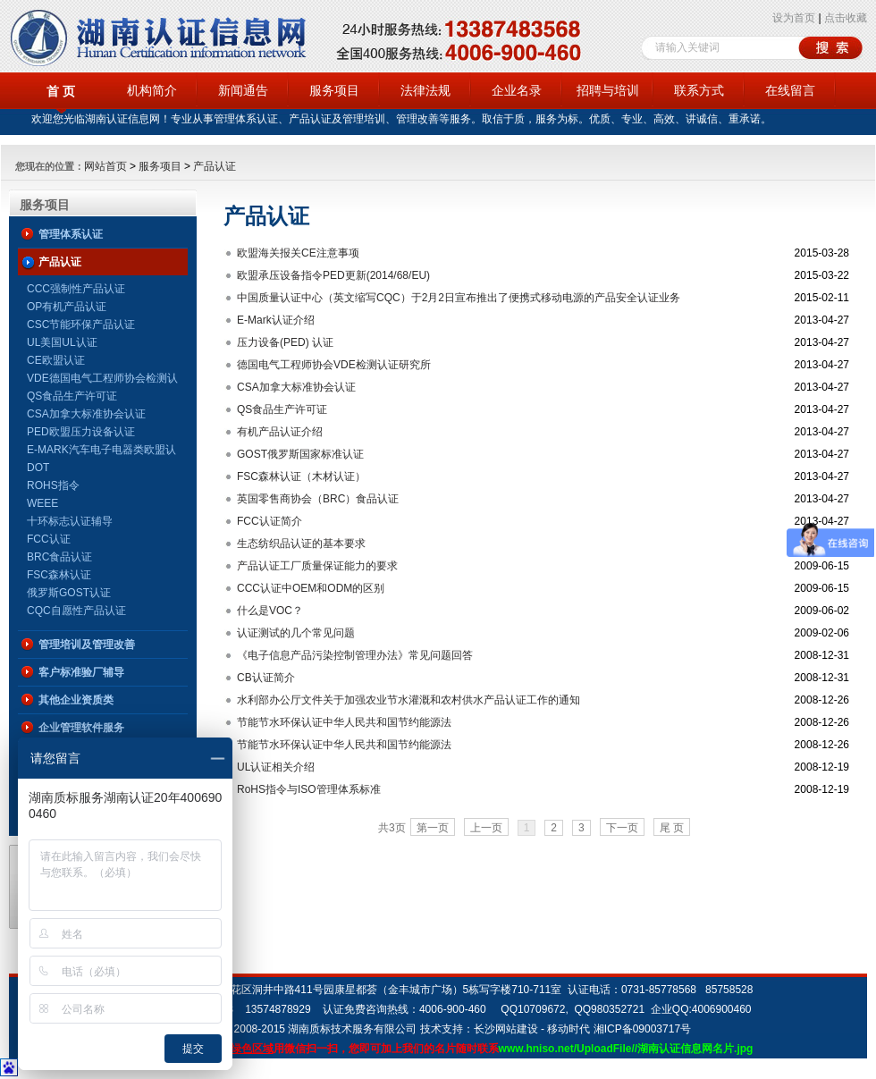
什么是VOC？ (270, 610)
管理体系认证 (70, 234)
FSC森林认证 (59, 575)
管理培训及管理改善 (86, 644)
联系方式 (699, 90)
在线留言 (790, 90)
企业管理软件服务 (81, 727)
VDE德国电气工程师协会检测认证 (102, 379)
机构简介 (152, 90)
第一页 (433, 828)
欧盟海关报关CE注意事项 (298, 253)
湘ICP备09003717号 (642, 1029)
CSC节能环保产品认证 (81, 324)
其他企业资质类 (76, 700)
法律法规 (425, 90)
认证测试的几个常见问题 (296, 633)
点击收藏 (845, 18)
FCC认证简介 (269, 521)
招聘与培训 (608, 90)
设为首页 (793, 18)
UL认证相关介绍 (276, 767)
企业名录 (517, 90)
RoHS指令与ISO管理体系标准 (309, 789)
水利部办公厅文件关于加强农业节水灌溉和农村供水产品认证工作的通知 (408, 700)
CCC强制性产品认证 (76, 288)
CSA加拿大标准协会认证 (86, 414)
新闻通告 (243, 90)
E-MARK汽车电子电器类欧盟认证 (101, 451)
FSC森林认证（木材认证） (301, 476)
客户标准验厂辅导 (81, 672)
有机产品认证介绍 (280, 432)
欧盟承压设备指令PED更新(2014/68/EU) (333, 275)
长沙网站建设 (506, 1029)
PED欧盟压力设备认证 (81, 432)
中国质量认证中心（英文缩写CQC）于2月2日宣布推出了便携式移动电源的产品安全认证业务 (458, 297)
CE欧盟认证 (56, 360)
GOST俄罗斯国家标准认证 (300, 454)
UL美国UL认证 (62, 342)
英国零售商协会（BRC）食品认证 (318, 499)
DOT (38, 467)
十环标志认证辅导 (70, 521)
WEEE (42, 503)
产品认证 (214, 166)
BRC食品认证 (59, 557)
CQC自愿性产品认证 (76, 610)
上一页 (486, 828)
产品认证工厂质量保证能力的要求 (317, 566)
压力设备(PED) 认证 (285, 342)
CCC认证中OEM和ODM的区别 (310, 588)
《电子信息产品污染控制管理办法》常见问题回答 (355, 655)
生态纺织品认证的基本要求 (301, 543)
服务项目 (334, 90)
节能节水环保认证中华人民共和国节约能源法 (344, 722)
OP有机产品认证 (66, 306)
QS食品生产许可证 (72, 396)
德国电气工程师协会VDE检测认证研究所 (334, 364)
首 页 (60, 91)
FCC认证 (49, 539)
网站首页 (105, 166)
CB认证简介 (266, 677)
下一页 (622, 828)
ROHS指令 (53, 485)
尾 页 (672, 828)
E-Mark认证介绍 (276, 320)
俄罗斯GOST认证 (69, 592)
